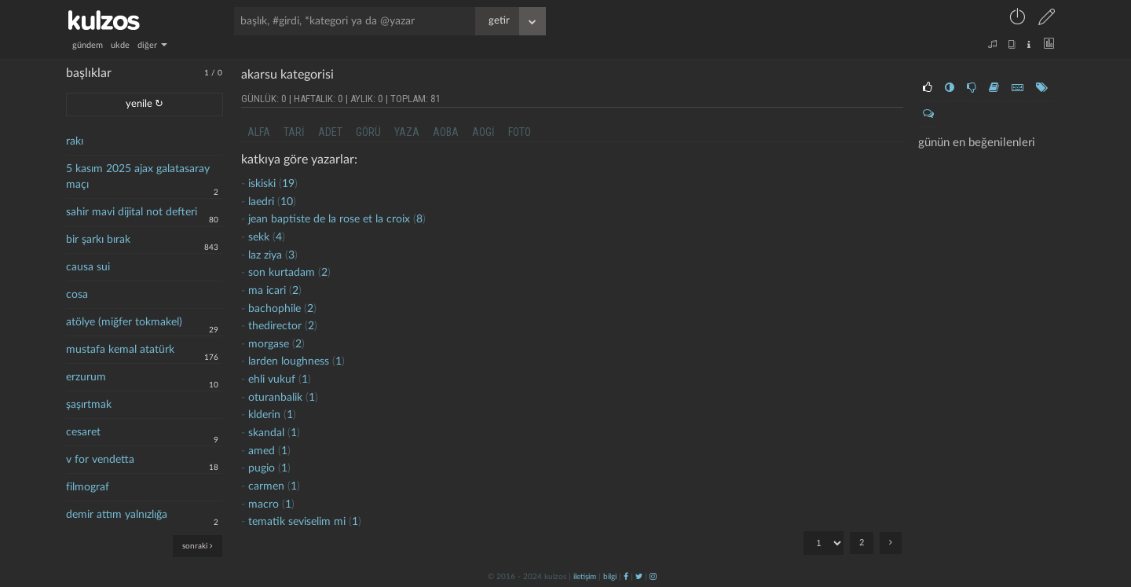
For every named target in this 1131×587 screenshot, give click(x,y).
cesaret (83, 432)
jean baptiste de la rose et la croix (329, 219)
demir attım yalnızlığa (116, 514)
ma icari (267, 290)
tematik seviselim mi (297, 521)
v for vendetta (100, 459)
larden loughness (288, 361)
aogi (483, 132)
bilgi (610, 577)
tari (294, 132)
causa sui (88, 267)
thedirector (275, 326)
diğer (152, 45)
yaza (406, 132)
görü (368, 132)
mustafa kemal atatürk (120, 349)
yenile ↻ (144, 104)
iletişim (584, 577)
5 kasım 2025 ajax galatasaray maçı (138, 176)
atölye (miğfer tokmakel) (124, 322)
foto (519, 132)
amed (261, 451)
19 (288, 183)
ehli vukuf (271, 379)
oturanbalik (275, 397)
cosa (77, 294)
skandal (266, 432)
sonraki (197, 545)
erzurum (86, 377)
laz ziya (265, 255)
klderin (264, 414)
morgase (268, 344)
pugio (261, 468)
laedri (261, 201)
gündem (87, 45)
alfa (258, 132)
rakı (74, 141)
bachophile (274, 308)
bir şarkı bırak (98, 239)
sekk (258, 237)
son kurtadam (281, 272)
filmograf (87, 487)
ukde (120, 45)
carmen (266, 486)
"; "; (823, 543)
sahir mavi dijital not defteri (131, 212)
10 (286, 201)
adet (330, 132)
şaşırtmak (89, 404)
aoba (446, 132)
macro (263, 504)
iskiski (262, 183)
